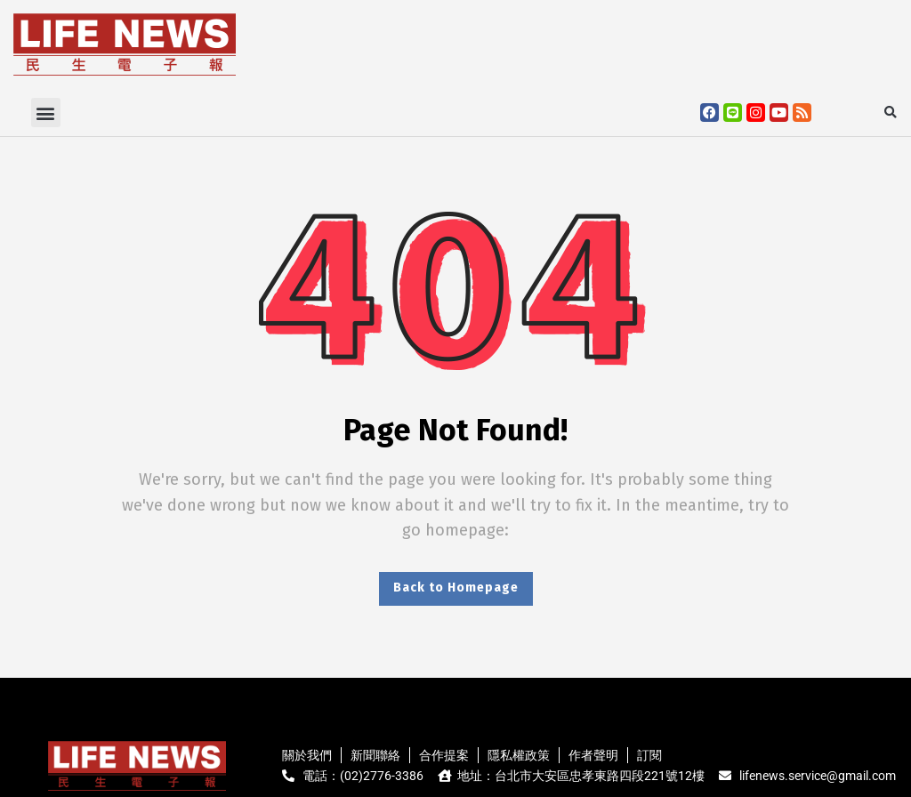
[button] (45, 112)
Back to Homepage (456, 587)
